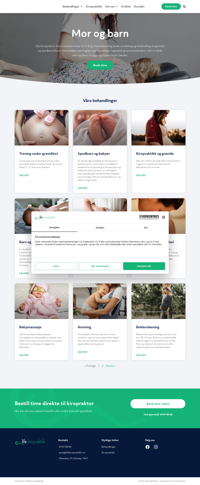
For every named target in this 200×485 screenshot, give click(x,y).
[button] (72, 7)
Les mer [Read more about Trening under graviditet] (24, 175)
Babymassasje (30, 327)
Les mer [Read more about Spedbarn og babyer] (82, 187)
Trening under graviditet (38, 153)
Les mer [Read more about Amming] (82, 351)
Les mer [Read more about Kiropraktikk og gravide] (141, 175)
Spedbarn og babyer (94, 153)
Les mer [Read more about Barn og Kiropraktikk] (24, 273)
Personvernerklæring (35, 481)
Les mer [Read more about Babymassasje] (24, 354)
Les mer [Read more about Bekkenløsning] (141, 354)
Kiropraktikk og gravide (155, 153)
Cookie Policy (20, 481)
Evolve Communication (176, 481)
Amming (84, 327)
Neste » (110, 366)
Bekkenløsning (147, 327)
